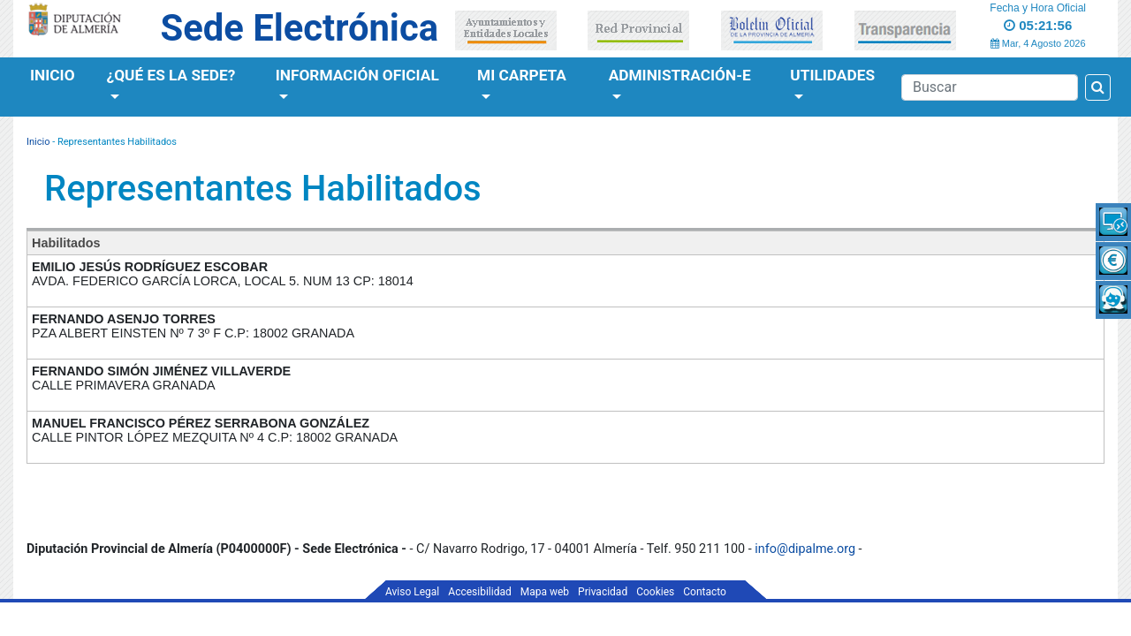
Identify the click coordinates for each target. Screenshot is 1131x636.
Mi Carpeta (521, 75)
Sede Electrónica (299, 27)
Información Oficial (357, 75)
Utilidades (832, 75)
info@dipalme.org (805, 548)
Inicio (52, 75)
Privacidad (602, 592)
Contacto (704, 592)
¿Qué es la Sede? (171, 75)
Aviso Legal (412, 592)
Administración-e (680, 75)
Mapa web (544, 592)
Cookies (655, 592)
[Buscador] (989, 87)
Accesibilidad (479, 592)
